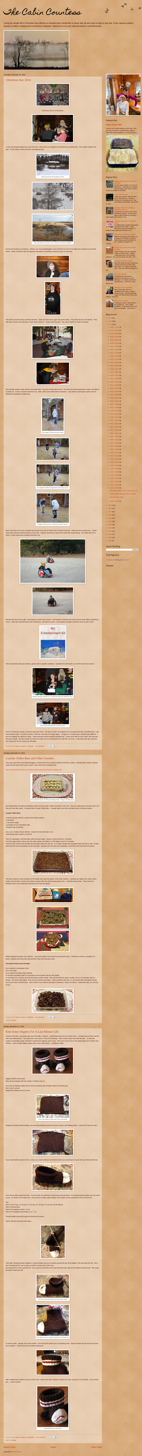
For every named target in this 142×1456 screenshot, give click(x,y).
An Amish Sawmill (120, 274)
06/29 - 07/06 (114, 407)
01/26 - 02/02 (114, 337)
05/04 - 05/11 (114, 382)
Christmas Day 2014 (18, 80)
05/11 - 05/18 (114, 385)
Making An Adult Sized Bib (123, 287)
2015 (110, 505)
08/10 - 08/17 (114, 427)
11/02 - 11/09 (114, 465)
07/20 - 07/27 (114, 417)
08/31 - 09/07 (114, 436)
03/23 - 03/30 (114, 362)
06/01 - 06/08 (114, 394)
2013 (110, 321)
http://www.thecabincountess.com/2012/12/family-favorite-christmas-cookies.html (34, 770)
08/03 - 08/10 (114, 423)
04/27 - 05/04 (114, 378)
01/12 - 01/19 (114, 330)
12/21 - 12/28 (114, 488)
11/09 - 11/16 (114, 468)
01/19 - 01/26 (114, 333)
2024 (110, 534)
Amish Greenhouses (121, 194)
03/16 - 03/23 (114, 359)
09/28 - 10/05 (114, 449)
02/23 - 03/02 (114, 349)
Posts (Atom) (17, 1452)
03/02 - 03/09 (114, 353)
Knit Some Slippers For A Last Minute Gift (32, 1031)
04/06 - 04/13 (114, 369)
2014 (110, 324)
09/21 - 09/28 (114, 446)
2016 (110, 508)
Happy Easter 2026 (114, 125)
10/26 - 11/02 (114, 462)
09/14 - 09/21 (114, 443)
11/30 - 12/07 (114, 478)
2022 (110, 528)
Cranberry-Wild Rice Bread (123, 261)
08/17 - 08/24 (114, 430)
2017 (110, 512)
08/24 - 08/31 (114, 433)
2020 (110, 521)
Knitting (13, 1440)
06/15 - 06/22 (114, 401)
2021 (110, 524)
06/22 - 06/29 (114, 404)
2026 (110, 540)
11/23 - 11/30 (114, 475)
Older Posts (96, 1447)
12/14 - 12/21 (114, 485)
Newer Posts (9, 1447)
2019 (110, 518)
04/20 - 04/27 (114, 375)
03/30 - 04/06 (114, 366)
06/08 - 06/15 (114, 398)
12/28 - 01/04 (114, 501)
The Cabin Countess (42, 13)
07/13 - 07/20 (114, 414)
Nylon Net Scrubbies (121, 301)
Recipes (13, 1020)
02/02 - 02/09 (114, 340)
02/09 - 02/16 (114, 343)
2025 (110, 537)
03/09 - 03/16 (114, 356)
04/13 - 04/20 (114, 372)
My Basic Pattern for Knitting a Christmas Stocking (124, 208)
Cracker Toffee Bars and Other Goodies (30, 758)
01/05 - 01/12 (114, 327)
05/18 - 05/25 (114, 388)
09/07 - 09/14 (114, 440)
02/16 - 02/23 (114, 346)
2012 (110, 318)
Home (53, 1447)
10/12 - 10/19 (114, 456)
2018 (110, 515)
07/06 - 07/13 (114, 411)
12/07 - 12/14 (114, 481)
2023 (110, 531)
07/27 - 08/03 (114, 420)
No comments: (40, 746)
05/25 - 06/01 (114, 391)
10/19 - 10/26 (114, 459)
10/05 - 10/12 (114, 452)
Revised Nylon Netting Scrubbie (125, 234)
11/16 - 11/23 (114, 472)
